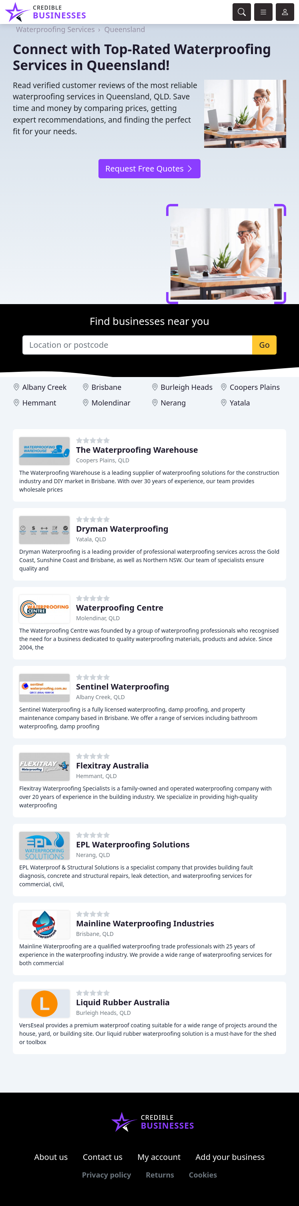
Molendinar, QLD (98, 618)
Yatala (240, 402)
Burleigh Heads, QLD (103, 1012)
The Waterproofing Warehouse (137, 449)
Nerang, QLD (93, 855)
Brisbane (106, 387)
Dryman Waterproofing (122, 528)
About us (51, 1157)
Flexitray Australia (112, 765)
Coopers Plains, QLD (102, 460)
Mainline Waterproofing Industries (145, 923)
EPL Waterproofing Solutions (133, 844)
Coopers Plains (255, 387)
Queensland (124, 29)
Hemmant (39, 402)
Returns (160, 1175)
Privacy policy (106, 1175)
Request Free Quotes (149, 168)
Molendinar (110, 402)
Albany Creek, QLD (100, 697)
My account (159, 1157)
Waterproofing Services (55, 29)
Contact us (103, 1157)
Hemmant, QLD (96, 776)
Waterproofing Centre (119, 607)
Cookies (203, 1175)
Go (264, 344)
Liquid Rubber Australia (123, 1002)
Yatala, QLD (91, 539)
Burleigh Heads (187, 387)
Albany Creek (44, 387)
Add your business (230, 1157)
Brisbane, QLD (95, 934)
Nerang (173, 402)
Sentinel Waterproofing (122, 686)
